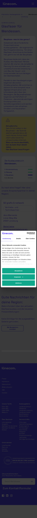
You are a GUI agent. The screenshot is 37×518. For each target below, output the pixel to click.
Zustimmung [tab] (6, 238)
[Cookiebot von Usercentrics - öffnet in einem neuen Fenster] (27, 233)
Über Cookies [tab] (30, 238)
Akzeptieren (18, 271)
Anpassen (18, 277)
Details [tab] (18, 238)
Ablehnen (18, 283)
